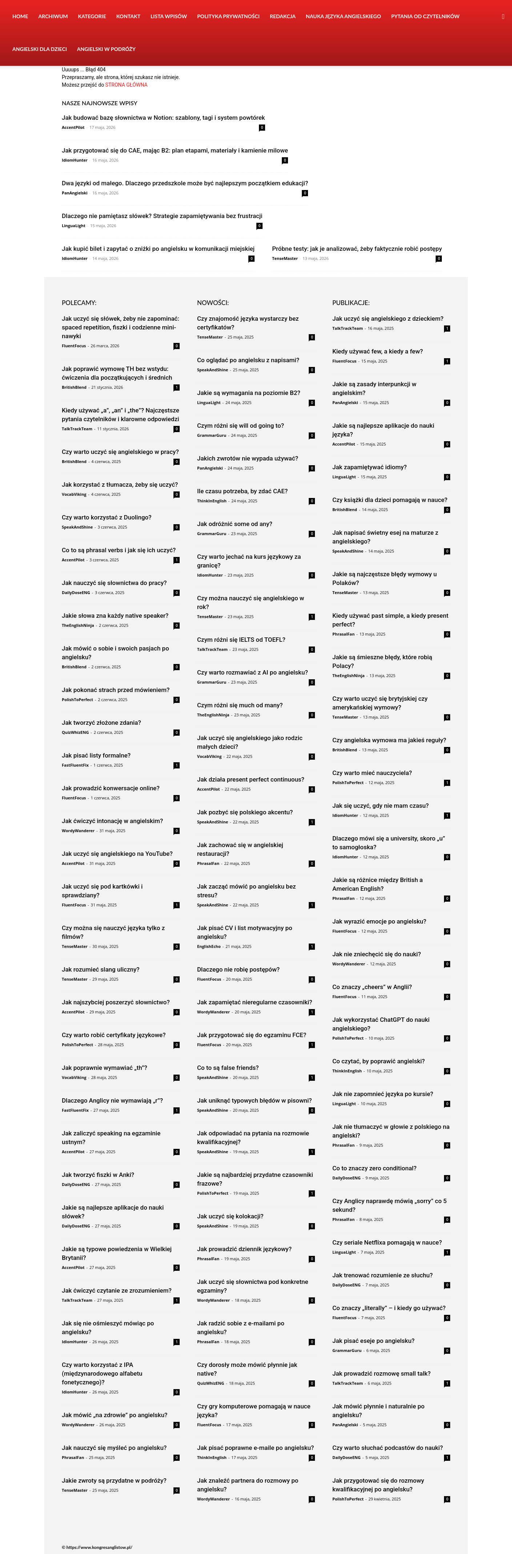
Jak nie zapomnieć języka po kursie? (382, 1094)
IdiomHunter (75, 160)
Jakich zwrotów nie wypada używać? (247, 458)
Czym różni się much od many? (240, 705)
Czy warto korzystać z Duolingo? (106, 517)
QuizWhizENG (75, 732)
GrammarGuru (211, 435)
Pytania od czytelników (425, 16)
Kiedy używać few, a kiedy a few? (377, 351)
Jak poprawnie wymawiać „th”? (104, 1067)
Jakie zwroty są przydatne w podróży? (114, 1480)
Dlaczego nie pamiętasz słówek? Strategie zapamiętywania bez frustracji (162, 216)
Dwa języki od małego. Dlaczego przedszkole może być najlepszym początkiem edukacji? (185, 183)
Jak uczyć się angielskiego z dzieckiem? (388, 318)
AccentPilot (73, 127)
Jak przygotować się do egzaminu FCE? (251, 1035)
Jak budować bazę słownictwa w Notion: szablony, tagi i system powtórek (163, 117)
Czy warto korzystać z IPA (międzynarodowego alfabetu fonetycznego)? (102, 1373)
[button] (503, 16)
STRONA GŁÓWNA (126, 85)
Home (20, 16)
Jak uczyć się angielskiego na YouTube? (117, 853)
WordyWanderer (78, 830)
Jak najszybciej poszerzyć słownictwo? (116, 1002)
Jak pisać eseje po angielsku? (373, 1340)
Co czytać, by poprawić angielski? (378, 1061)
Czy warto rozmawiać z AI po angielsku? (252, 672)
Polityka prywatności (228, 16)
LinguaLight (73, 225)
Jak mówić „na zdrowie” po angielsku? (114, 1415)
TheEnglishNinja (78, 625)
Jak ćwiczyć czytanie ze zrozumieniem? (117, 1290)
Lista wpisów (169, 16)
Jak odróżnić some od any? (234, 523)
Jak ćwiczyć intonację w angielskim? (112, 821)
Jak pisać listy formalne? (96, 755)
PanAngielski (75, 192)
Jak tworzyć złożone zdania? (101, 722)
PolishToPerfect (77, 699)
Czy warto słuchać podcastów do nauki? (387, 1447)
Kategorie (92, 16)
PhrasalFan (73, 1457)
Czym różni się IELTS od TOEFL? (241, 639)
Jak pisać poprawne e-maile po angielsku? (255, 1447)
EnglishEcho (209, 946)
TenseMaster (285, 258)
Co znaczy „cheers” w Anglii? (372, 986)
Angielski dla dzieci (39, 49)
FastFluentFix (75, 765)
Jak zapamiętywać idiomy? (369, 467)
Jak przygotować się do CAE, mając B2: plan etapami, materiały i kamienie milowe (175, 150)
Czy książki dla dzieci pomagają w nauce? (389, 499)
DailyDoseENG (76, 592)
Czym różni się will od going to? (240, 425)
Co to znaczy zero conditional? (374, 1168)
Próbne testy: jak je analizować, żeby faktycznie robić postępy (357, 248)
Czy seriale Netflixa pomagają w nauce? (387, 1242)
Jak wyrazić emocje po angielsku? (379, 921)
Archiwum (53, 16)
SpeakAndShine (77, 527)
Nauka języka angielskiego (343, 16)
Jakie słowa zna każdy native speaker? (115, 615)
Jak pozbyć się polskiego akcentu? (245, 812)
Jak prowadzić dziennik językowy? (244, 1249)
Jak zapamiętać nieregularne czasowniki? (254, 1002)
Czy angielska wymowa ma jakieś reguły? (389, 740)
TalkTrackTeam (77, 428)
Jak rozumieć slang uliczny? (101, 969)
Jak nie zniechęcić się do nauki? (376, 954)
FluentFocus (74, 345)
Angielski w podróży (106, 49)
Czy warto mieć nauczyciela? (372, 772)
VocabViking (74, 494)
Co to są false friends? (228, 1067)
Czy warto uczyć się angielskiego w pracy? (120, 451)
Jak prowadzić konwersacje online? (111, 788)
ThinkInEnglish (212, 500)
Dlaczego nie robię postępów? (238, 969)
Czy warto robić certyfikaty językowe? (113, 1035)
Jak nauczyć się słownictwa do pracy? (114, 582)
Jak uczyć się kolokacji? (230, 1216)
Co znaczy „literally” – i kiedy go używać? (389, 1308)
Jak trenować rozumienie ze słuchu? (382, 1275)
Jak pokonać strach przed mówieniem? (115, 689)
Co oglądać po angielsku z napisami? (248, 360)
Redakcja (283, 16)
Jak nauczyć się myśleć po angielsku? (114, 1447)
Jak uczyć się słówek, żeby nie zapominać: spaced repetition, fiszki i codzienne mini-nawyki (120, 327)
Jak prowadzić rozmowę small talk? (381, 1373)
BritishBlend (74, 387)
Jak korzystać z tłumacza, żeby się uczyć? (120, 484)
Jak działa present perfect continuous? (250, 779)
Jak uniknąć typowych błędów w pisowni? (254, 1100)
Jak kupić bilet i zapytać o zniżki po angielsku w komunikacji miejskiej (158, 248)
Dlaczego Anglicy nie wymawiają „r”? (112, 1100)
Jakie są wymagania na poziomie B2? (248, 392)
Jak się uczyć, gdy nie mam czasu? (380, 805)
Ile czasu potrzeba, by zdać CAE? (242, 491)
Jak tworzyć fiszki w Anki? (98, 1174)
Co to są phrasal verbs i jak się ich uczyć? (119, 550)
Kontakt (128, 16)
